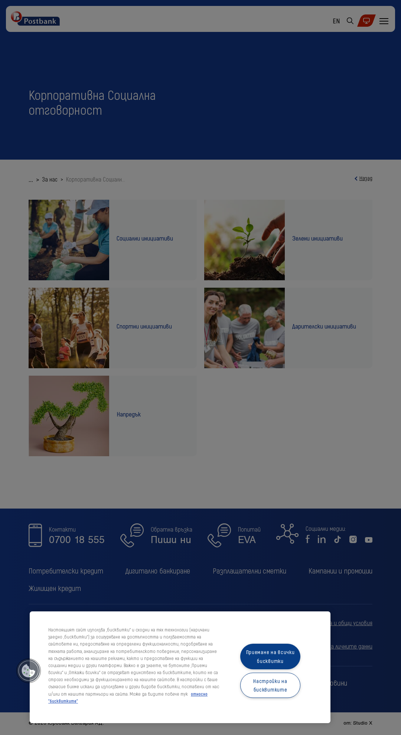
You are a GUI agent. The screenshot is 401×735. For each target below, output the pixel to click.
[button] (28, 671)
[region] (180, 667)
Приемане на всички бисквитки (270, 656)
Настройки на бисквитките (270, 685)
